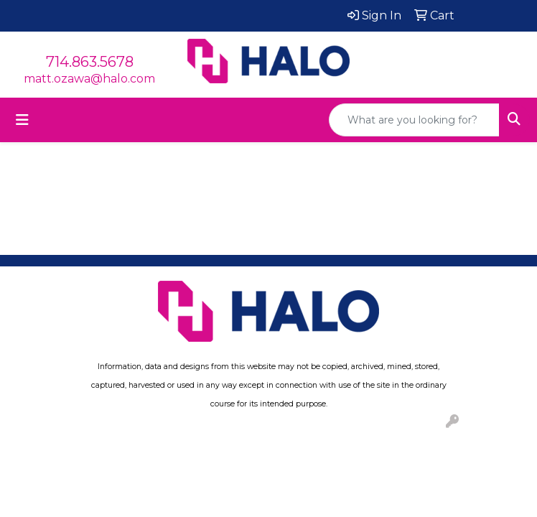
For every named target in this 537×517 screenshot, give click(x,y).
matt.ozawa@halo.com (89, 78)
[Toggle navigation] (22, 120)
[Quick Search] (414, 119)
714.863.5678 (90, 61)
